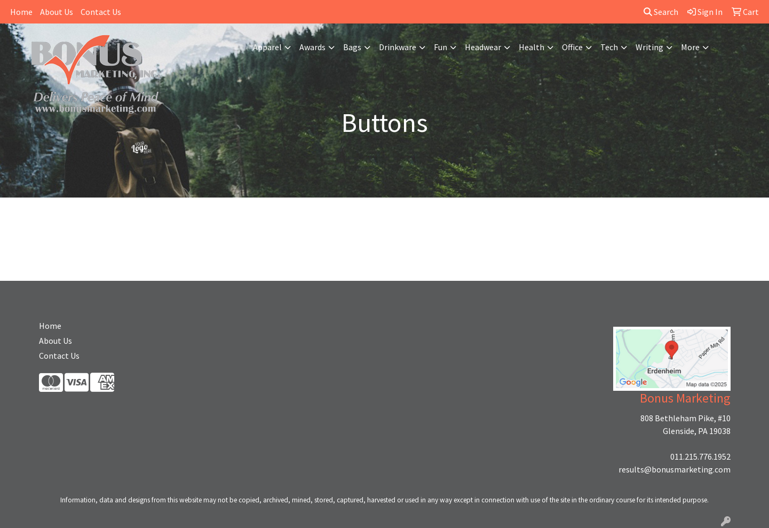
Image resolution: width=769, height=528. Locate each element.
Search (661, 11)
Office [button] (572, 47)
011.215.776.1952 (700, 456)
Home (21, 11)
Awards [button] (312, 47)
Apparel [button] (267, 47)
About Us (56, 11)
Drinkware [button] (397, 47)
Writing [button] (649, 47)
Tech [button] (609, 47)
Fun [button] (440, 47)
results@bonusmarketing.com (675, 469)
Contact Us (101, 11)
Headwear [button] (483, 47)
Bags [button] (352, 47)
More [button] (690, 47)
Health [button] (531, 47)
